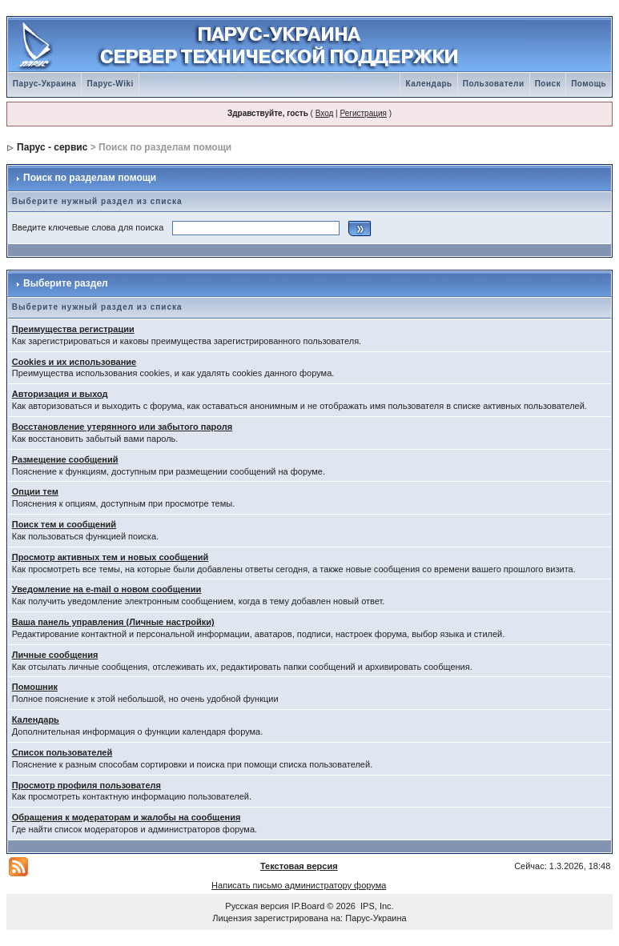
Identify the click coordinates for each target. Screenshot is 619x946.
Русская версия (256, 906)
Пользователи (494, 83)
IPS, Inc (376, 906)
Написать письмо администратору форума (298, 885)
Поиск (548, 83)
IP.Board (307, 906)
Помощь (588, 83)
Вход (325, 113)
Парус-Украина (45, 83)
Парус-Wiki (109, 83)
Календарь (428, 83)
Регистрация (363, 113)
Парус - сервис (52, 147)
